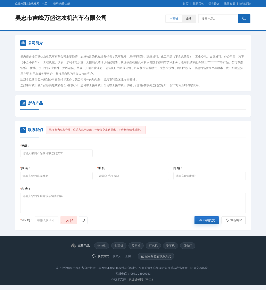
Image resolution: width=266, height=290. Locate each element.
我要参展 (229, 3)
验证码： (26, 220)
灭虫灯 (187, 245)
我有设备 (214, 3)
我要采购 (198, 3)
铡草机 (170, 245)
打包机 (153, 245)
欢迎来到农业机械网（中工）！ (34, 3)
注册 (64, 3)
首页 (186, 3)
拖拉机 (101, 245)
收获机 (119, 245)
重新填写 (233, 220)
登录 (56, 3)
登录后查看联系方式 (156, 256)
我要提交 (206, 220)
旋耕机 (136, 245)
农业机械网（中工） (142, 279)
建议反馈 (245, 3)
